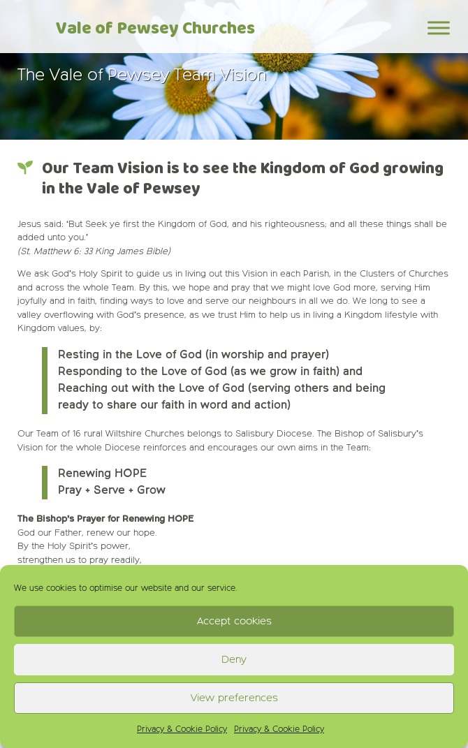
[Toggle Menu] (438, 27)
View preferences (234, 698)
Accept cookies (234, 621)
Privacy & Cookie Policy (182, 730)
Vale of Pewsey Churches (155, 29)
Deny (234, 659)
